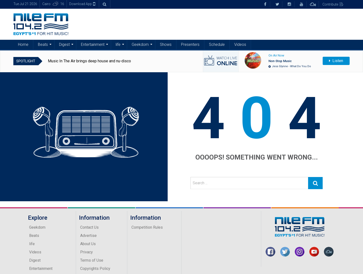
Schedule (217, 44)
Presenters (190, 44)
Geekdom (140, 44)
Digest (64, 44)
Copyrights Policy (95, 268)
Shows (166, 44)
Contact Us (89, 227)
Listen (336, 60)
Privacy (86, 252)
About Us (88, 244)
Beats (43, 44)
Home (23, 44)
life (118, 44)
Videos (240, 44)
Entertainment (92, 44)
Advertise (88, 235)
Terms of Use (91, 260)
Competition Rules (147, 227)
